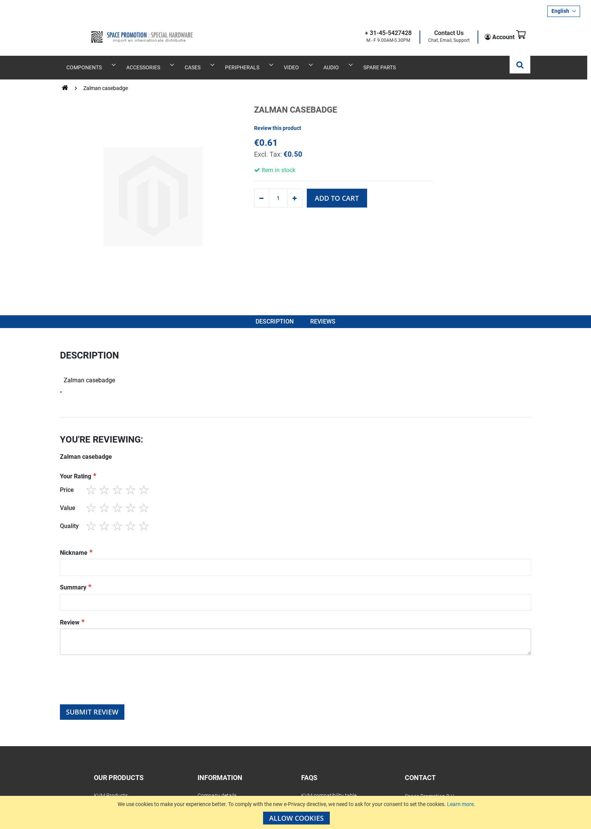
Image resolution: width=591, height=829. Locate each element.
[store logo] (119, 31)
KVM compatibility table (329, 792)
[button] (563, 11)
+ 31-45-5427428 (377, 33)
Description (273, 315)
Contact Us (438, 33)
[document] (296, 812)
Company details (217, 792)
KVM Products (111, 792)
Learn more (460, 804)
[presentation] (117, 682)
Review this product (277, 119)
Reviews (324, 315)
